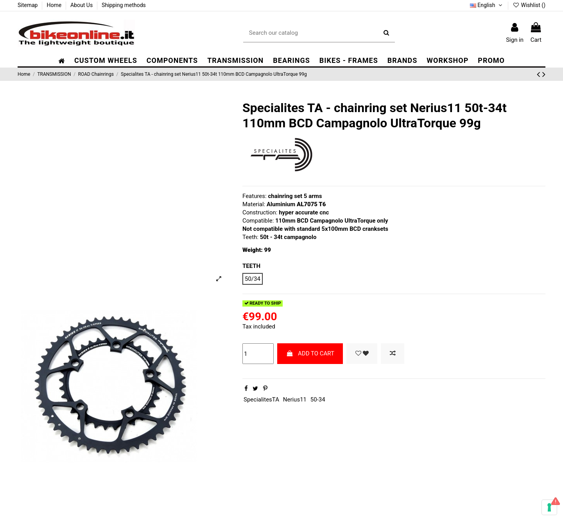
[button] (172, 60)
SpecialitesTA (261, 399)
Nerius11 (295, 399)
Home (55, 5)
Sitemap (28, 5)
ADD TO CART (310, 353)
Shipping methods (124, 5)
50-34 (317, 399)
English (487, 5)
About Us (82, 5)
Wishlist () (529, 5)
